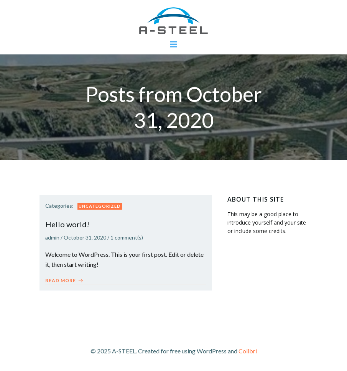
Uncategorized (100, 206)
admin (52, 237)
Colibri (247, 351)
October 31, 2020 (85, 237)
